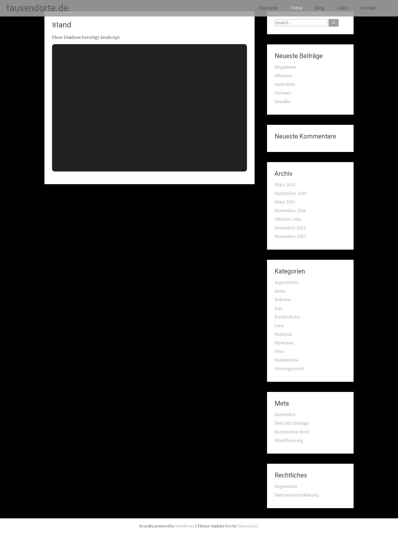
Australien (285, 84)
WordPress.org (289, 440)
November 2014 (290, 210)
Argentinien (287, 282)
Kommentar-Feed (292, 431)
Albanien (283, 75)
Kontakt (368, 8)
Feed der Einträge (292, 423)
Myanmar (284, 342)
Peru (279, 351)
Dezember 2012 (290, 227)
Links (342, 8)
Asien (280, 291)
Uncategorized (289, 368)
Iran (279, 308)
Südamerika (286, 360)
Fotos (296, 8)
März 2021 (285, 184)
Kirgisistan (285, 67)
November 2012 (290, 236)
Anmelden (285, 414)
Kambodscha (287, 316)
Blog (319, 8)
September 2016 (291, 193)
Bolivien (283, 299)
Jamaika (282, 101)
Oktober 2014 (288, 219)
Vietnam (283, 92)
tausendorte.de (37, 8)
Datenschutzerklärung (297, 494)
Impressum (286, 486)
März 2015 (285, 201)
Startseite (268, 8)
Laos (279, 325)
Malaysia (283, 334)
